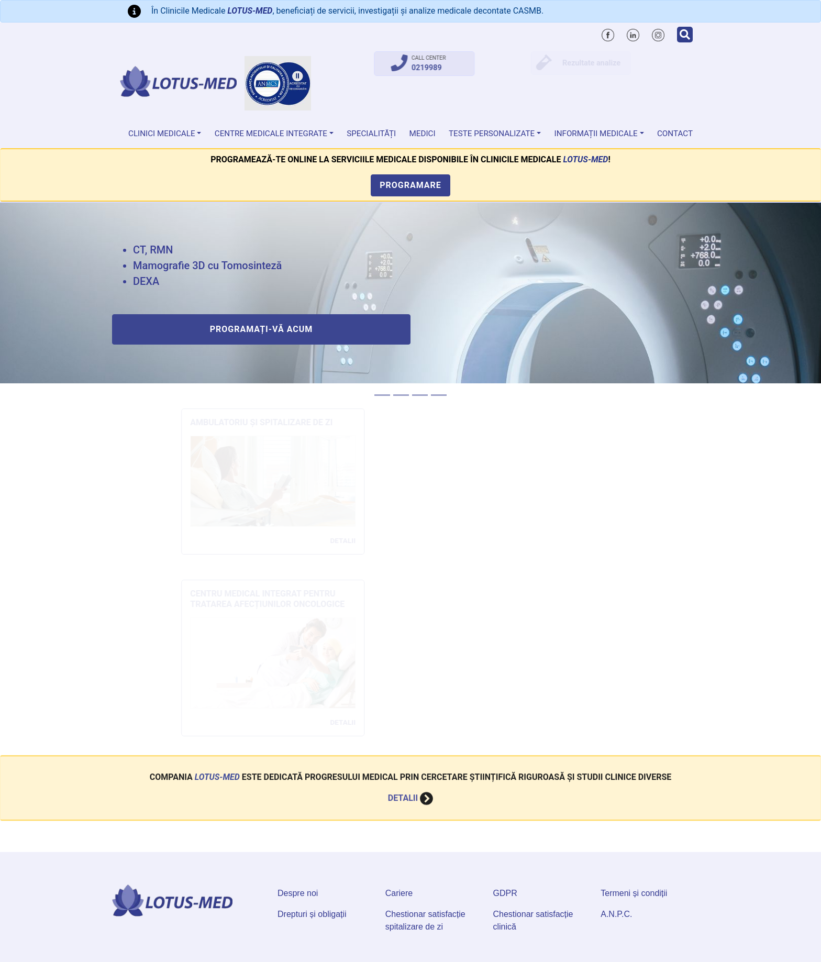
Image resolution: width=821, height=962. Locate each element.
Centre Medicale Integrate (271, 133)
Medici (422, 133)
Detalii (410, 777)
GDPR (505, 893)
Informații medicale (596, 133)
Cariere (399, 893)
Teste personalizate (492, 133)
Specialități (371, 133)
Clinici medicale (161, 133)
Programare (410, 185)
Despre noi (298, 893)
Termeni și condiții (634, 893)
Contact (675, 133)
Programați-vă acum (261, 329)
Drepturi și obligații (312, 914)
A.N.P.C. (616, 914)
